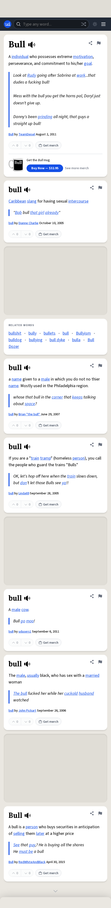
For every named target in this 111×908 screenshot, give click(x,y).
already (52, 213)
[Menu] (103, 24)
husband (86, 693)
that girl (37, 213)
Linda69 (23, 493)
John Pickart (27, 710)
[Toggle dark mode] (95, 24)
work (81, 75)
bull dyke (57, 340)
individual (20, 57)
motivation (83, 57)
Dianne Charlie (28, 223)
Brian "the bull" (29, 414)
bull (11, 223)
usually (33, 675)
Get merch (48, 145)
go (23, 621)
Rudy (31, 75)
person (79, 458)
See (16, 845)
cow (24, 610)
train (35, 458)
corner (57, 397)
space (30, 404)
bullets (50, 333)
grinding (45, 117)
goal (88, 63)
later (40, 834)
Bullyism (83, 333)
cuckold (71, 693)
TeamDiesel (26, 134)
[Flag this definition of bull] (100, 187)
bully (32, 333)
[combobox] (51, 24)
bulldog (15, 340)
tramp (45, 458)
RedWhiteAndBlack (32, 862)
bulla (76, 340)
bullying (35, 340)
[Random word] (83, 24)
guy (32, 845)
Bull (11, 134)
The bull (20, 693)
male (45, 379)
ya (64, 483)
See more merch (77, 168)
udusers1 (24, 631)
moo (30, 621)
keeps (77, 397)
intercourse (78, 201)
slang (32, 201)
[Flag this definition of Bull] (98, 43)
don (23, 483)
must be (26, 852)
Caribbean (17, 201)
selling (19, 834)
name (17, 379)
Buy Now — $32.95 (44, 168)
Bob (18, 213)
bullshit (15, 333)
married (92, 675)
